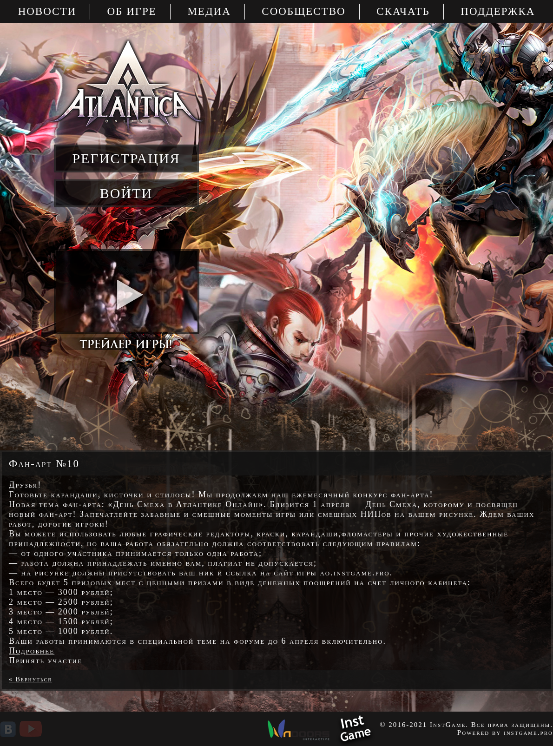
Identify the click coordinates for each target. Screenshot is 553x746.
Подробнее (31, 650)
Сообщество (303, 11)
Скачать (403, 11)
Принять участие (45, 660)
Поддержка (498, 11)
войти (126, 193)
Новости (47, 11)
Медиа (208, 11)
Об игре (132, 11)
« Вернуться (30, 679)
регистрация (126, 158)
